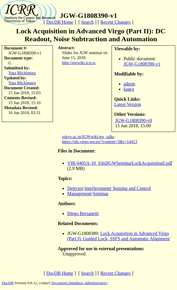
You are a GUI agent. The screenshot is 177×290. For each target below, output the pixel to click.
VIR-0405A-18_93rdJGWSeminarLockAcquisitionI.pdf (119, 163)
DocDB (8, 283)
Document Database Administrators (79, 283)
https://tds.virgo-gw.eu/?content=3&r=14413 (99, 141)
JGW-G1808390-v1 (142, 63)
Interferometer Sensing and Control (118, 188)
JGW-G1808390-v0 (133, 120)
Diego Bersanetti (83, 213)
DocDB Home (59, 22)
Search (87, 22)
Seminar (100, 193)
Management (79, 193)
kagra (129, 89)
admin (129, 83)
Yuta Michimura (22, 73)
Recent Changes (115, 22)
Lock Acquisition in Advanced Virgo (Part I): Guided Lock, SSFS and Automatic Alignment (118, 236)
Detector (75, 188)
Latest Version (127, 104)
